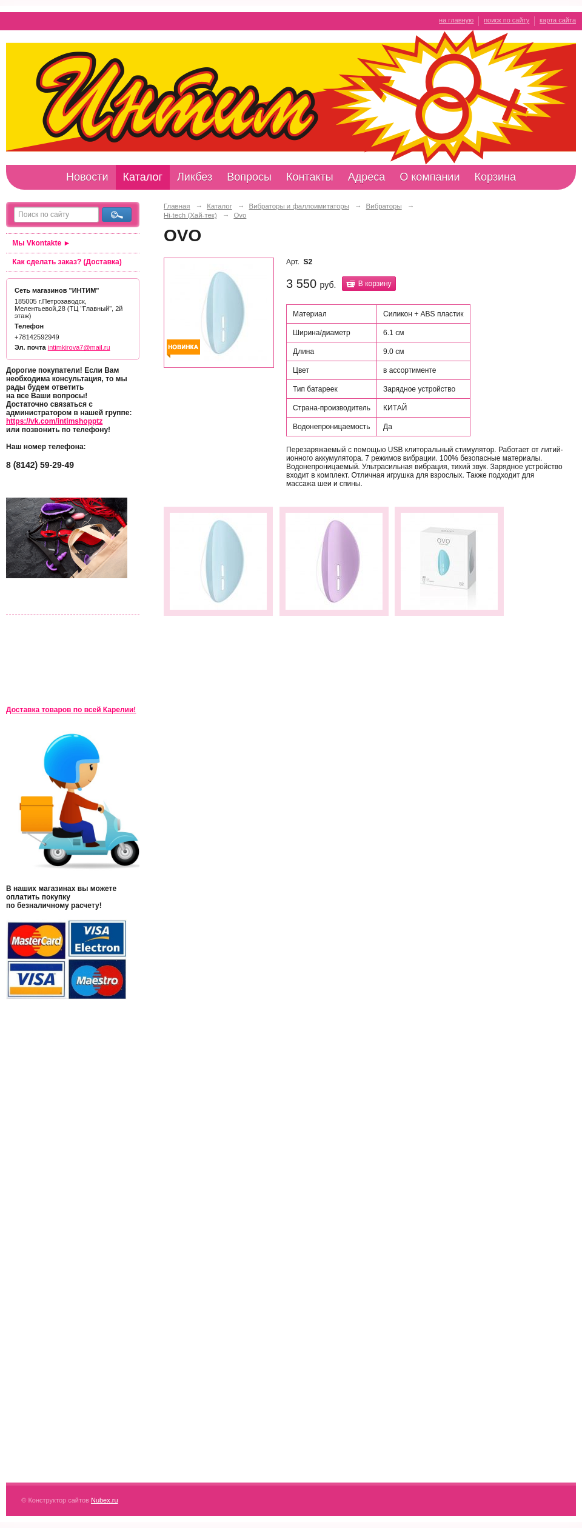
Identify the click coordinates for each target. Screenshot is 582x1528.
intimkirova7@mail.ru (79, 347)
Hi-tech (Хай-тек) (190, 215)
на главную (456, 20)
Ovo (239, 215)
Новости (87, 177)
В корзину (375, 283)
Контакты (309, 177)
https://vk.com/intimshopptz (54, 421)
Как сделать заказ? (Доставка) (66, 262)
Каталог (142, 177)
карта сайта (558, 20)
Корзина (495, 177)
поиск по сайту (506, 20)
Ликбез (194, 177)
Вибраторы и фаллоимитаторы (299, 206)
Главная (177, 206)
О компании (430, 177)
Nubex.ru (104, 1500)
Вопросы (249, 177)
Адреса (367, 177)
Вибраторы (384, 206)
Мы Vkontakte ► (41, 243)
